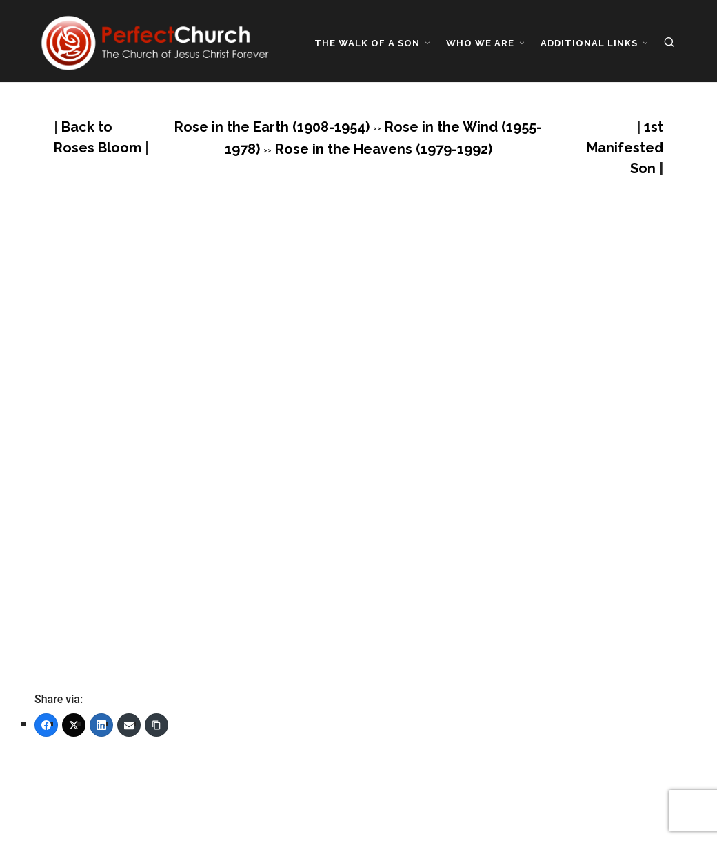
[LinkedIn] (101, 725)
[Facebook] (46, 725)
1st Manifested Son (625, 148)
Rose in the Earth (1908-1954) (272, 127)
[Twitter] (73, 725)
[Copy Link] (156, 725)
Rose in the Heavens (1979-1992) (383, 149)
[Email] (129, 725)
